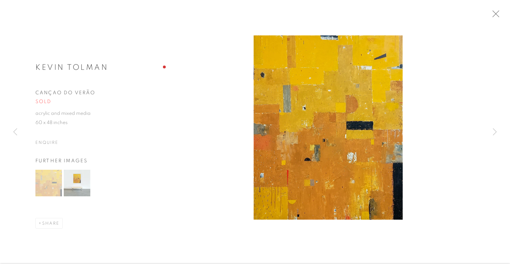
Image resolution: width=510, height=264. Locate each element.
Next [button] (495, 132)
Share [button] (51, 225)
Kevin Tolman (71, 69)
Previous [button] (15, 132)
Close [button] (496, 16)
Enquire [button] (46, 144)
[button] (48, 185)
